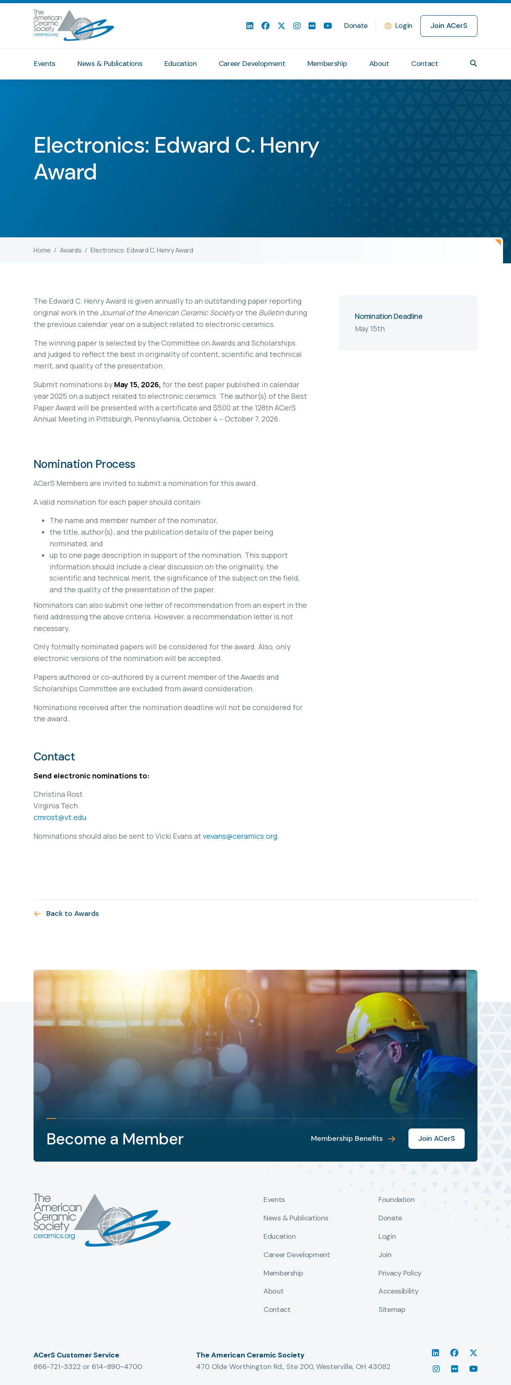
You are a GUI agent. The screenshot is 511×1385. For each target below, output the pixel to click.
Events (44, 63)
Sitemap (391, 1310)
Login (403, 25)
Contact (424, 63)
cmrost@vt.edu (60, 817)
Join (385, 1255)
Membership (327, 63)
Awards (70, 250)
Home (42, 250)
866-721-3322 (57, 1366)
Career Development (252, 63)
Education (180, 63)
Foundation (396, 1200)
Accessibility (398, 1291)
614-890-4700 (117, 1366)
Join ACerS (448, 25)
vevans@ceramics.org (240, 836)
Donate (356, 25)
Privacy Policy (400, 1274)
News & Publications (109, 63)
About (379, 63)
